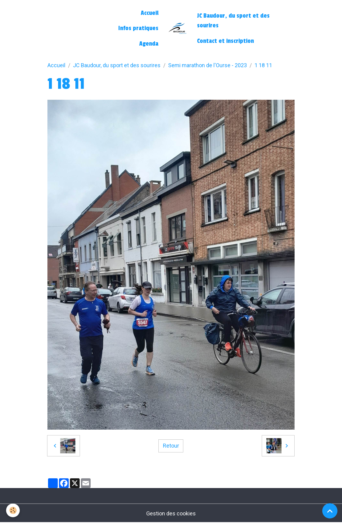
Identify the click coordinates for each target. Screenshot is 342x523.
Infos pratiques (138, 28)
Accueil (149, 13)
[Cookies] (13, 510)
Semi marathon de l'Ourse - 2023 (207, 65)
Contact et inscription (225, 41)
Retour (171, 445)
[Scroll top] (329, 510)
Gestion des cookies (171, 513)
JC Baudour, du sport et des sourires (233, 20)
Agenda (148, 43)
